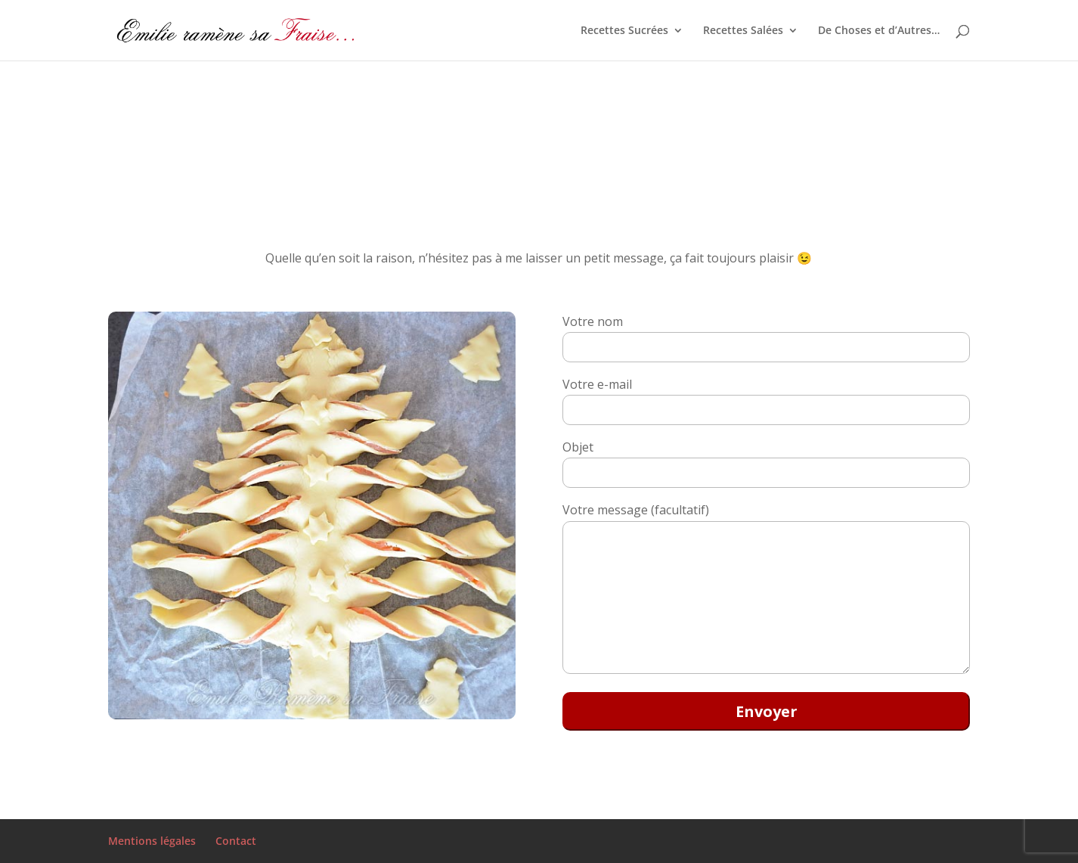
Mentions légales (152, 841)
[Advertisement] (453, 122)
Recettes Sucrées (624, 31)
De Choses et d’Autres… (879, 31)
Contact (235, 841)
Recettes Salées (743, 31)
